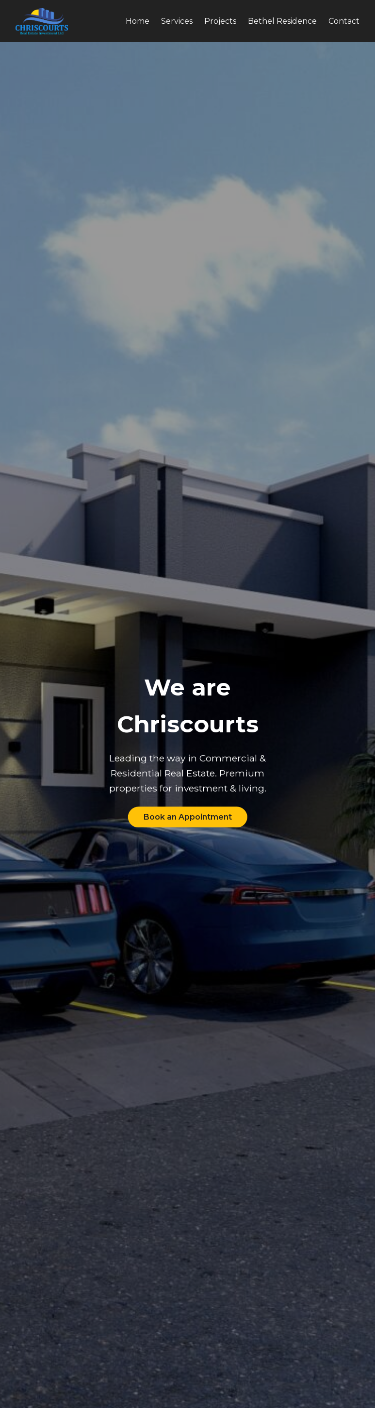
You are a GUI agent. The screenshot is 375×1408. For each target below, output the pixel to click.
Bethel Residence (282, 21)
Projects (220, 21)
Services (177, 21)
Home (137, 21)
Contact (343, 21)
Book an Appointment (188, 817)
